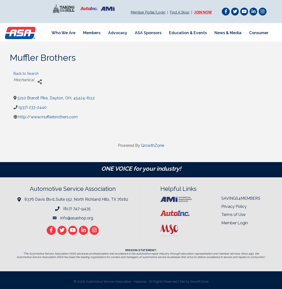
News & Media (227, 32)
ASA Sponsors (148, 32)
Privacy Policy (234, 206)
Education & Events (188, 32)
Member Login (234, 223)
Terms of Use (233, 214)
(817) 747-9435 (77, 208)
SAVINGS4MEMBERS (240, 198)
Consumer (258, 32)
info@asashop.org (76, 218)
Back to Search (26, 73)
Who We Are (63, 32)
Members (91, 32)
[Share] (39, 81)
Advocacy (117, 32)
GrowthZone (152, 145)
